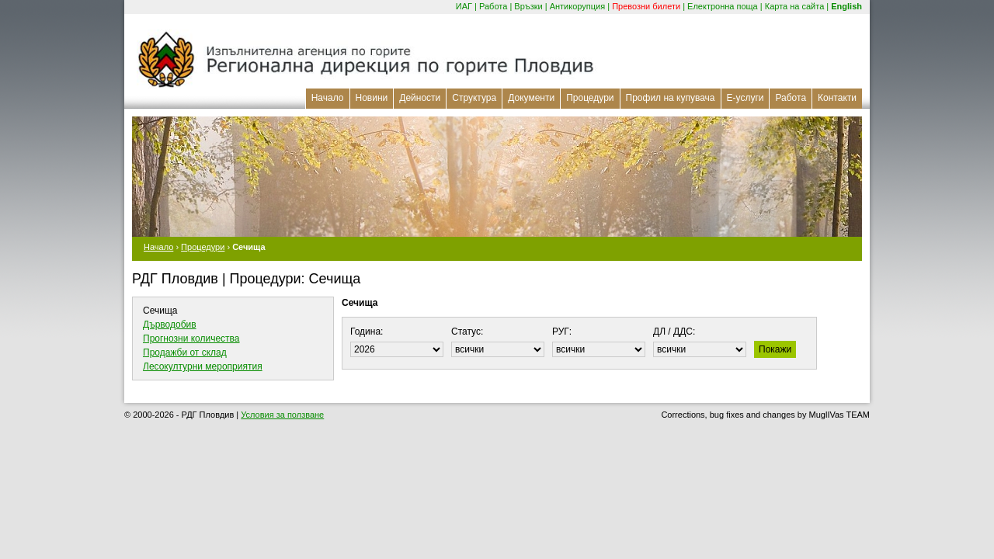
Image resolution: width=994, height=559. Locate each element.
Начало (327, 97)
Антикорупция (578, 6)
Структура (474, 97)
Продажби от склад (185, 352)
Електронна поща (722, 6)
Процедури (589, 97)
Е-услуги (745, 97)
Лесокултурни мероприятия (202, 366)
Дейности (419, 97)
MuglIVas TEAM (839, 414)
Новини (372, 97)
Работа (493, 6)
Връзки (528, 6)
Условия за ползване (282, 414)
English (846, 6)
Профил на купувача (670, 97)
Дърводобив (169, 324)
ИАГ (464, 6)
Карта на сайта (795, 6)
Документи (531, 97)
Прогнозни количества (191, 338)
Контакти (837, 97)
